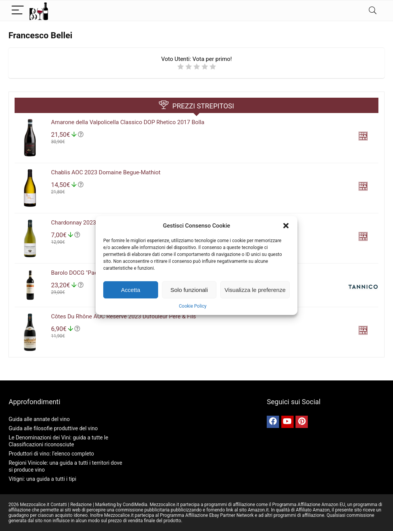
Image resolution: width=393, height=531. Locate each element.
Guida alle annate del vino (38, 419)
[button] (286, 225)
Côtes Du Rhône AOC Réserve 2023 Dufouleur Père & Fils (123, 316)
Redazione (81, 504)
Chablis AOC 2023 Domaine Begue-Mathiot (105, 172)
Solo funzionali (189, 290)
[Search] (372, 10)
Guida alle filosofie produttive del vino (52, 428)
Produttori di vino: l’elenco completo (51, 454)
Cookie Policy (192, 306)
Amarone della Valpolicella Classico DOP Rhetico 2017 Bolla (128, 122)
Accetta (130, 290)
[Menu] (17, 10)
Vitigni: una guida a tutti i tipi (42, 479)
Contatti (59, 504)
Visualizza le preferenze (255, 290)
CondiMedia (135, 504)
